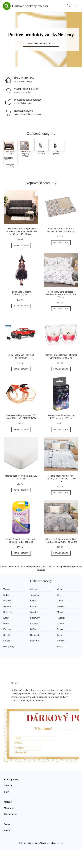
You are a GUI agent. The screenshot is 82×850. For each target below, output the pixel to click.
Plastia (60, 629)
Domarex (7, 612)
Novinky (8, 785)
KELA (6, 595)
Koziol (33, 601)
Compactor (35, 635)
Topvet (6, 589)
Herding (61, 641)
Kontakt (7, 830)
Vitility (60, 646)
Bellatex (61, 606)
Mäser (6, 624)
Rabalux (61, 618)
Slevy (6, 792)
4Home (33, 589)
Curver (60, 601)
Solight (6, 635)
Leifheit (33, 629)
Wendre (34, 612)
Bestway (7, 601)
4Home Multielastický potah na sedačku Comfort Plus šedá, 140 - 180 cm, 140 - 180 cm (21, 231)
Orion (59, 595)
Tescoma (34, 595)
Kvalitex (7, 629)
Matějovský (8, 646)
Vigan (60, 589)
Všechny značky (12, 779)
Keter (5, 618)
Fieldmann (35, 618)
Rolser (33, 606)
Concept (34, 624)
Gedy (59, 635)
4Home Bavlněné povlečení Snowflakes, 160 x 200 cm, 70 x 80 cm (61, 295)
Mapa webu (9, 808)
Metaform (34, 641)
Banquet (7, 606)
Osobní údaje (10, 814)
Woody (60, 624)
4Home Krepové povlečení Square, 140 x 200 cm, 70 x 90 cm (61, 479)
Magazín (8, 802)
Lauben (6, 641)
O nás (7, 824)
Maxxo (60, 612)
